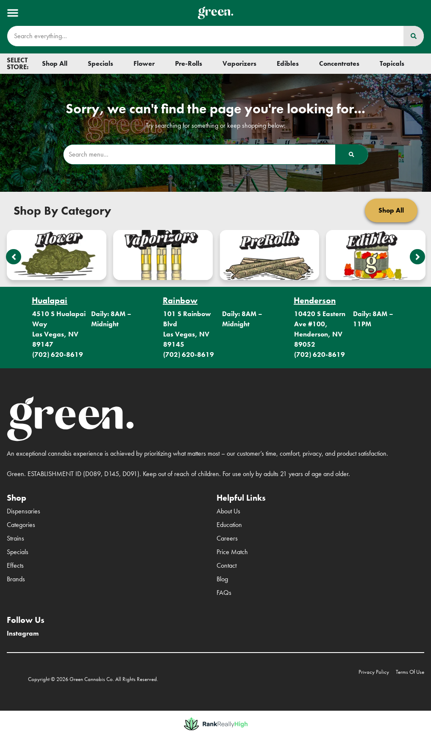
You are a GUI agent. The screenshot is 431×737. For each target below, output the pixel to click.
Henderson (315, 300)
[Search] (413, 36)
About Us (228, 511)
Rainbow (180, 300)
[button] (13, 13)
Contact (226, 565)
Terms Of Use (410, 671)
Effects (15, 565)
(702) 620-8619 (57, 354)
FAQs (224, 592)
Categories (21, 524)
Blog (222, 578)
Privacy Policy (374, 671)
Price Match (232, 551)
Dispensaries (23, 511)
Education (229, 524)
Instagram (23, 633)
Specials (17, 551)
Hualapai (49, 300)
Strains (15, 538)
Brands (16, 578)
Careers (227, 538)
